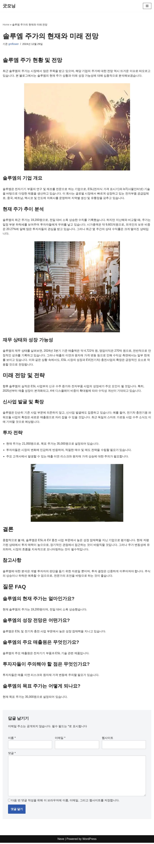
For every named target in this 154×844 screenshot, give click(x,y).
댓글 (12, 754)
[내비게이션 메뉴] (147, 6)
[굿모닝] (9, 6)
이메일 (60, 738)
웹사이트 (107, 738)
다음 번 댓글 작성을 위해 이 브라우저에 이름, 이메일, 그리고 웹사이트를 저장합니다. (65, 801)
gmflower (13, 44)
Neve (61, 840)
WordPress (89, 840)
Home (6, 24)
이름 (12, 738)
